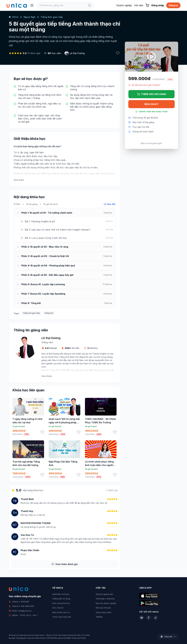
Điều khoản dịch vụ (61, 612)
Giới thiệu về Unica (60, 594)
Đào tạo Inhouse (103, 608)
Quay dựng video (103, 612)
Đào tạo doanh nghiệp (106, 603)
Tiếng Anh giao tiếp (52, 17)
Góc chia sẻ (57, 608)
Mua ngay (151, 104)
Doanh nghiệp (124, 5)
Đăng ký (173, 5)
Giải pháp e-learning (105, 598)
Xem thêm (19, 180)
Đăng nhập (157, 5)
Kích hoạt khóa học (61, 603)
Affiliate (99, 617)
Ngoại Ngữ (29, 17)
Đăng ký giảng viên (104, 594)
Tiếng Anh (48, 313)
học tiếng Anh (47, 160)
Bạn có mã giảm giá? (151, 143)
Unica (13, 17)
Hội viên (138, 5)
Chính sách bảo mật (61, 617)
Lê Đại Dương (77, 53)
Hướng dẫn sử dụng (61, 598)
